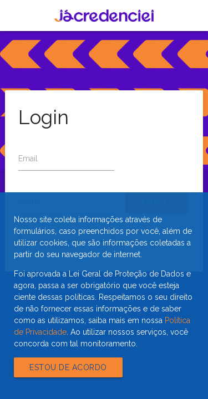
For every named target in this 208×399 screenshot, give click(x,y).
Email (28, 158)
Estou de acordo (68, 367)
